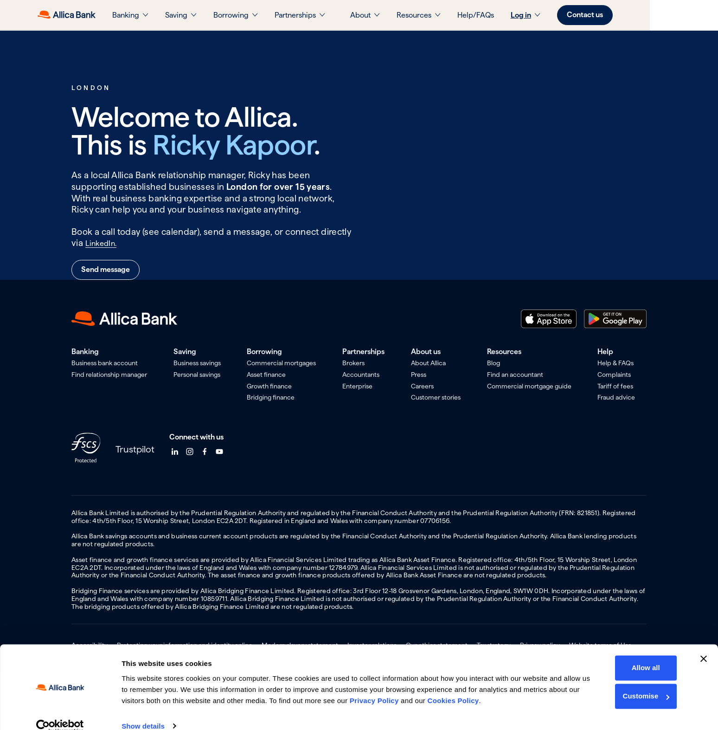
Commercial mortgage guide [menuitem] (529, 386)
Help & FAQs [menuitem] (615, 363)
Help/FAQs (509, 15)
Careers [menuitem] (422, 386)
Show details (143, 712)
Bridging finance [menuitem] (271, 397)
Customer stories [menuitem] (436, 397)
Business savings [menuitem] (197, 363)
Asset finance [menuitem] (266, 374)
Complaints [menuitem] (614, 374)
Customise (645, 682)
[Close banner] (703, 644)
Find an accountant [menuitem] (515, 374)
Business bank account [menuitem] (104, 363)
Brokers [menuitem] (353, 363)
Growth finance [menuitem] (269, 386)
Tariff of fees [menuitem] (615, 386)
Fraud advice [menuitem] (616, 397)
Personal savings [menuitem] (196, 374)
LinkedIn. (103, 243)
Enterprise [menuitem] (357, 386)
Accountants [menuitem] (360, 374)
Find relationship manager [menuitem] (109, 374)
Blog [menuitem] (493, 363)
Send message (105, 269)
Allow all (644, 654)
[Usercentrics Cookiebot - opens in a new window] (60, 712)
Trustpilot (134, 449)
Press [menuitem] (418, 374)
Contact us (619, 14)
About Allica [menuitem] (428, 363)
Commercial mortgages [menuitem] (281, 363)
